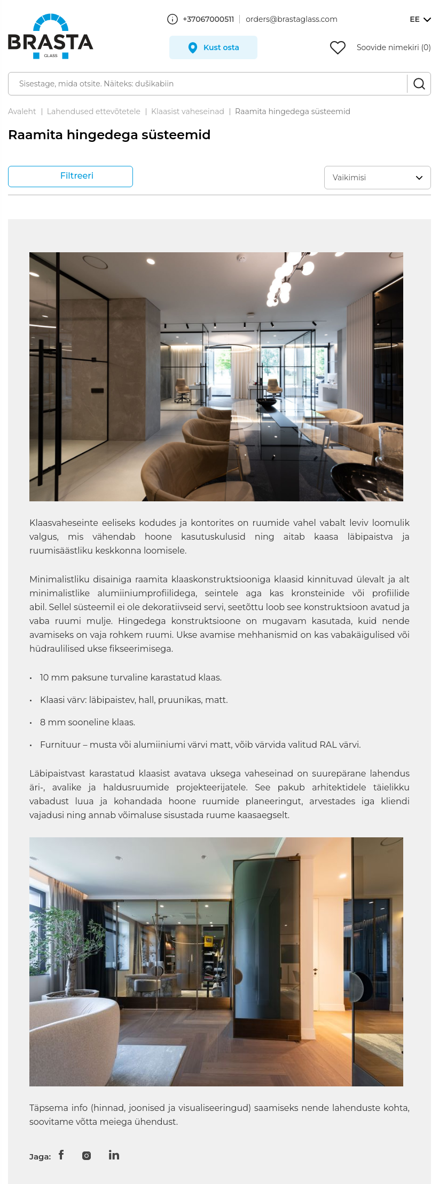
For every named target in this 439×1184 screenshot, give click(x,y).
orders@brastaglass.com (292, 19)
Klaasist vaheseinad (187, 111)
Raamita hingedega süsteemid (292, 111)
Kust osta (221, 47)
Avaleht (22, 111)
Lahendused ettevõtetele (93, 111)
